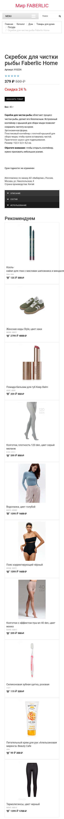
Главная (9, 24)
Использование (16, 205)
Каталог (21, 24)
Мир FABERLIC (32, 6)
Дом (30, 24)
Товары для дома (45, 24)
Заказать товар (14, 99)
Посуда (11, 27)
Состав (12, 199)
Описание (13, 193)
